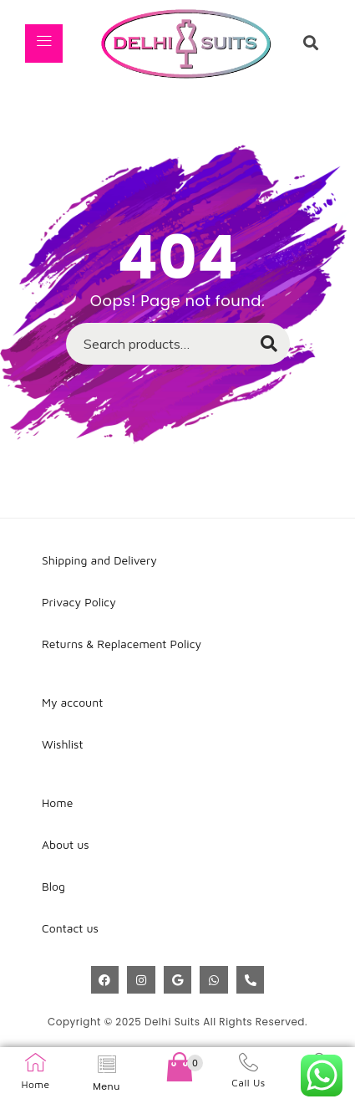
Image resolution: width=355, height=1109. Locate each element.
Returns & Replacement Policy (121, 643)
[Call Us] (248, 1061)
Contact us (70, 928)
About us (65, 844)
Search (261, 349)
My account (72, 702)
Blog (53, 886)
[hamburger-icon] (44, 43)
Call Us (248, 1082)
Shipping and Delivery (99, 560)
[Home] (35, 1062)
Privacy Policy (79, 602)
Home (35, 1084)
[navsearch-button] (310, 43)
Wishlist (63, 744)
